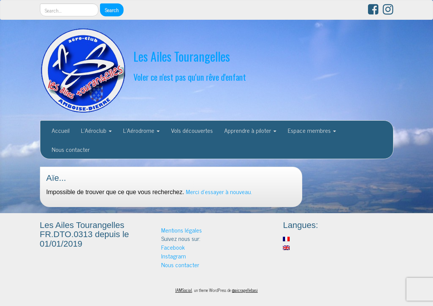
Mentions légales (181, 230)
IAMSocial (183, 290)
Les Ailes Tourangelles (181, 56)
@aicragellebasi (245, 290)
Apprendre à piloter (250, 130)
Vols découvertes (192, 130)
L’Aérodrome (141, 130)
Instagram (173, 256)
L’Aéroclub (96, 130)
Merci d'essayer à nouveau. (219, 191)
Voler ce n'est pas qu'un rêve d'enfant (189, 76)
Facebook (173, 247)
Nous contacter (71, 149)
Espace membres (312, 130)
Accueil (61, 130)
